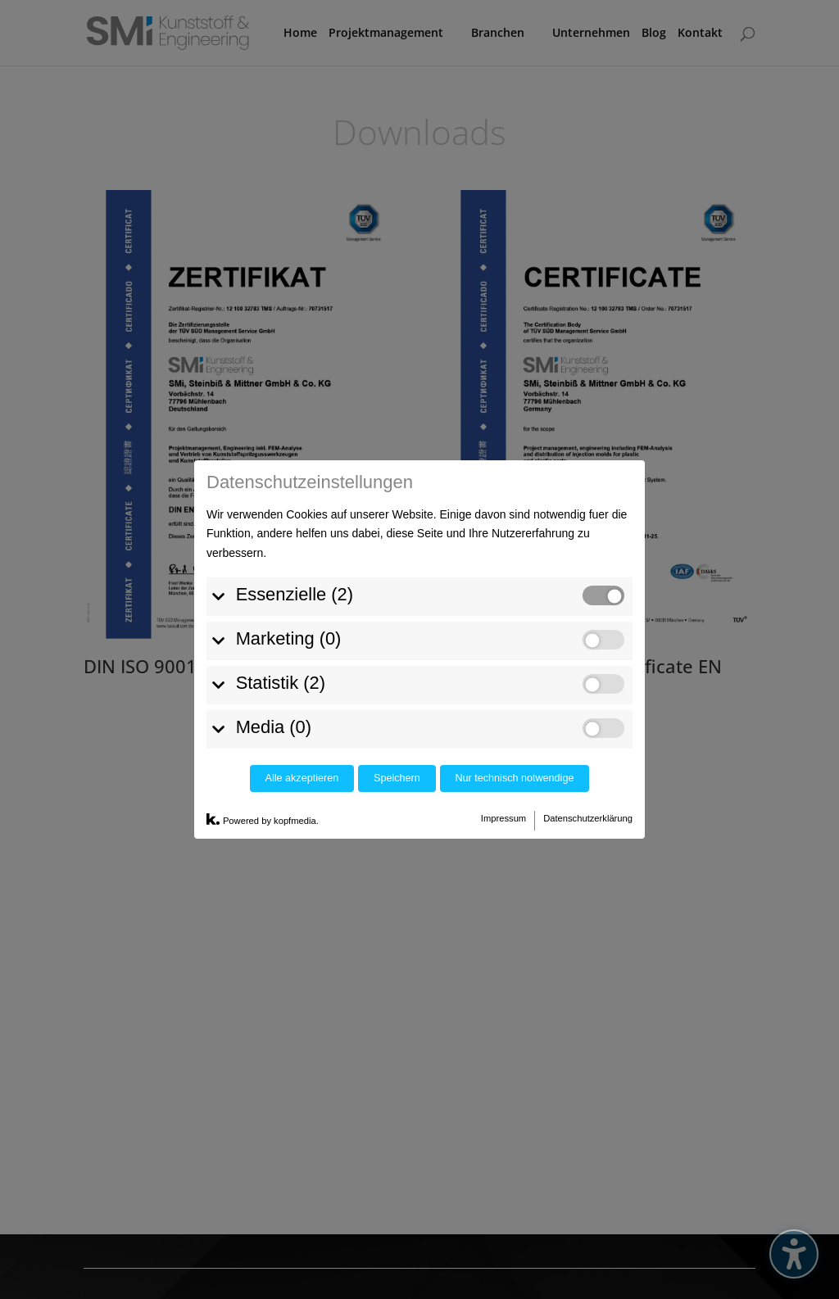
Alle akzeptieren (302, 648)
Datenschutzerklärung (588, 688)
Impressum (503, 688)
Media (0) (273, 596)
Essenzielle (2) (294, 464)
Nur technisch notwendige (515, 648)
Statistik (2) (280, 552)
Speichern (397, 648)
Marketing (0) (289, 508)
